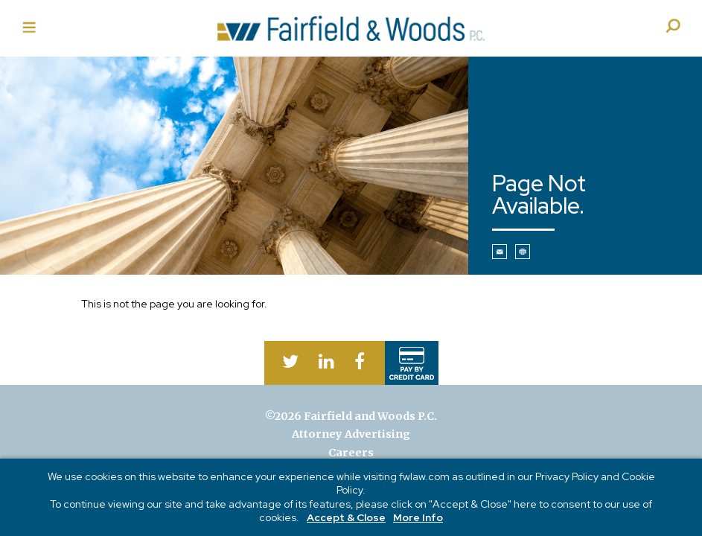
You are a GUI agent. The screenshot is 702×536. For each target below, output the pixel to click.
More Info (418, 517)
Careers (351, 452)
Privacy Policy (567, 476)
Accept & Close (346, 517)
